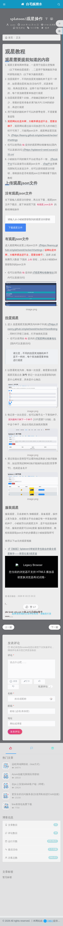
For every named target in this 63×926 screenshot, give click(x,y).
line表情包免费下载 (22, 804)
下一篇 (54, 627)
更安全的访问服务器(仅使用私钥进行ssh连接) (35, 794)
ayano (12, 24)
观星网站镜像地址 (43, 272)
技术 (47, 28)
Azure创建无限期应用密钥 (25, 774)
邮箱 (11, 705)
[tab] (10, 748)
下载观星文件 (15, 227)
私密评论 (43, 686)
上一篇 (8, 627)
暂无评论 (20, 28)
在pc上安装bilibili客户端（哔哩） (29, 784)
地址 (10, 718)
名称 (11, 693)
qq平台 (48, 163)
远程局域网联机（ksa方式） (26, 764)
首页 (9, 37)
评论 (11, 655)
